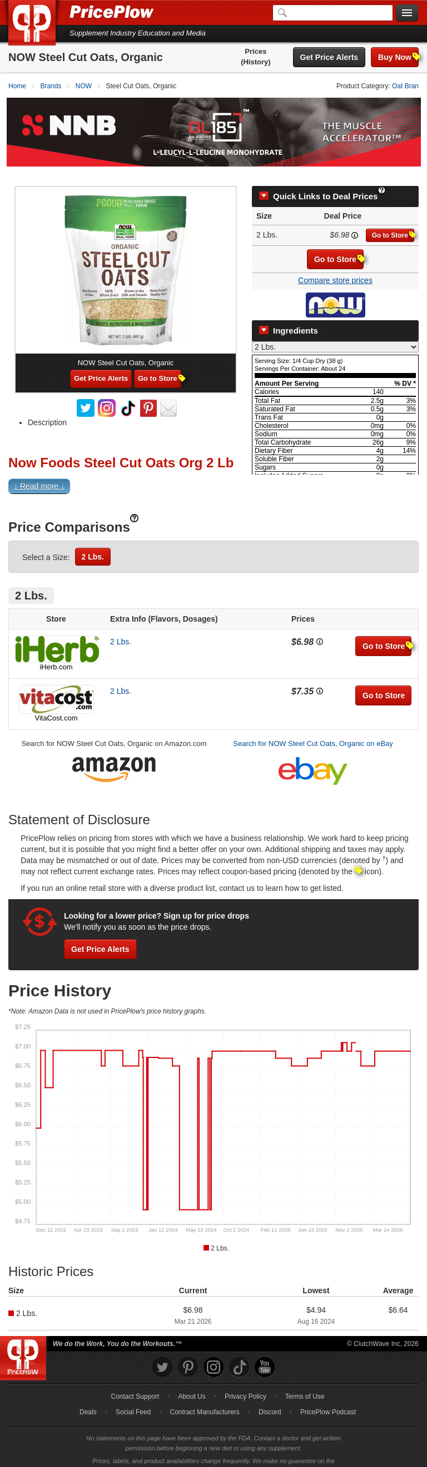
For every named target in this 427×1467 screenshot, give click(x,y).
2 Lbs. (93, 542)
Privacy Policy (245, 1382)
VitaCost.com (55, 703)
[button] (213, 474)
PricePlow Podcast (328, 1398)
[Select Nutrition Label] (335, 332)
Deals (88, 1398)
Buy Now (398, 57)
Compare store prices (335, 265)
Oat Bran (405, 86)
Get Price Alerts (329, 57)
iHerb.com (55, 652)
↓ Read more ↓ (39, 471)
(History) (255, 62)
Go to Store (393, 220)
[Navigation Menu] (407, 13)
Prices (255, 51)
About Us (191, 1382)
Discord (270, 1398)
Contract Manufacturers (204, 1398)
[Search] (332, 12)
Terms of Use (305, 1382)
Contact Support (135, 1382)
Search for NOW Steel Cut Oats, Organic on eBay (313, 729)
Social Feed (133, 1398)
